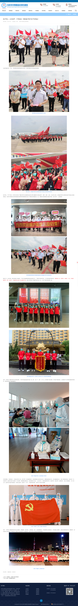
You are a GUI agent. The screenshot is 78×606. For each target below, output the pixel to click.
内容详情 (74, 14)
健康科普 (37, 594)
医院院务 (37, 592)
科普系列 (50, 10)
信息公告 (57, 10)
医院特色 (30, 10)
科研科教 (70, 10)
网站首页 (4, 10)
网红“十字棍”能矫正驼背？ (10, 578)
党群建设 (63, 10)
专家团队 (37, 10)
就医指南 (24, 10)
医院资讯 (17, 10)
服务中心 (27, 591)
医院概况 (10, 10)
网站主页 (69, 14)
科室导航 (43, 10)
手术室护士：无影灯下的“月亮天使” (12, 576)
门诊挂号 (27, 588)
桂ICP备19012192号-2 (45, 604)
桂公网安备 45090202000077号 (57, 604)
